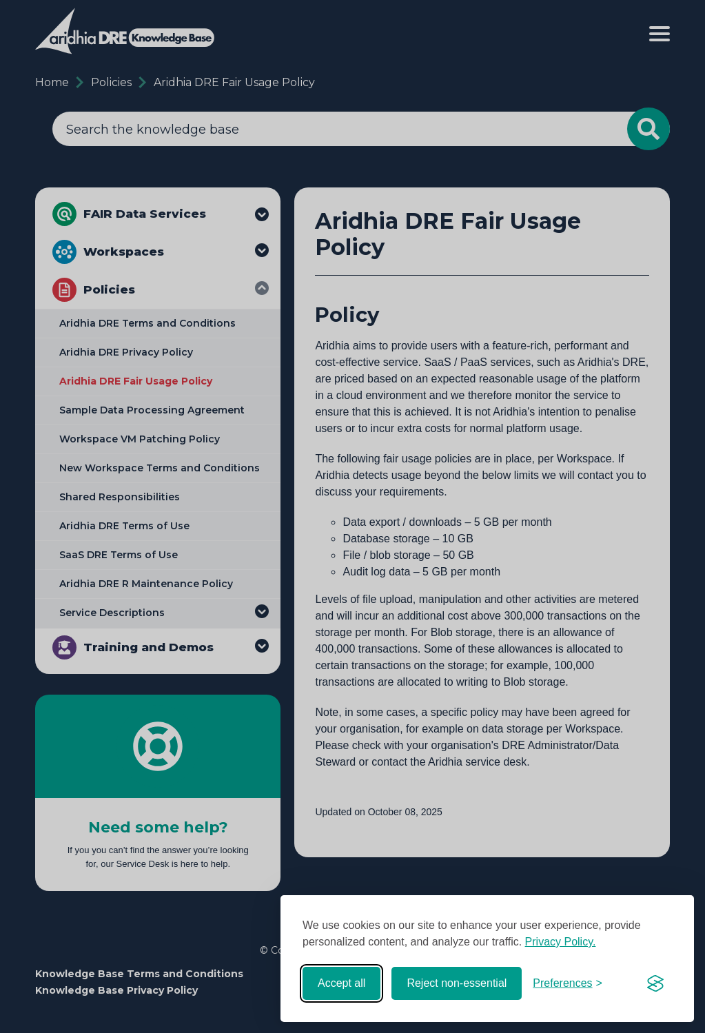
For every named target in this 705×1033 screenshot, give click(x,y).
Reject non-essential (457, 983)
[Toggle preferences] (567, 983)
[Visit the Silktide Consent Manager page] (655, 983)
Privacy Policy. (560, 942)
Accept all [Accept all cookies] (341, 983)
